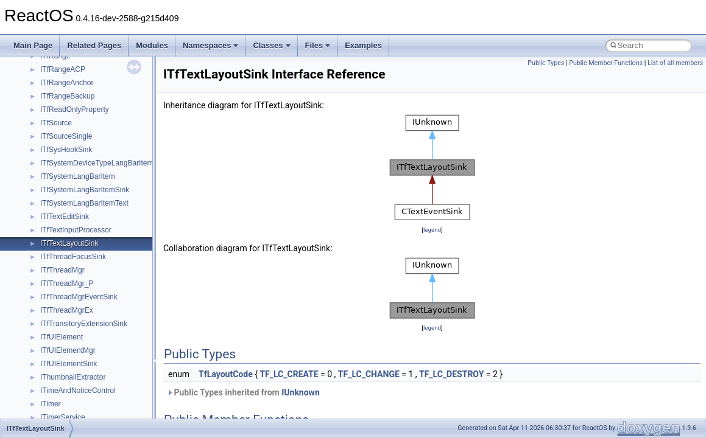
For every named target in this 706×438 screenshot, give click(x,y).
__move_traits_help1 (74, 166)
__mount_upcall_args (75, 86)
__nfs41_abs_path (70, 247)
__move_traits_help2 (74, 180)
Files (318, 45)
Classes (271, 45)
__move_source (66, 100)
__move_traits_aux (71, 126)
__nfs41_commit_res (74, 381)
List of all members (675, 63)
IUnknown (300, 392)
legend (432, 229)
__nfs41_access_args (75, 260)
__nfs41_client (63, 354)
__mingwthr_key (66, 73)
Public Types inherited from (243, 392)
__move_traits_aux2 (73, 140)
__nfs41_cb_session (73, 327)
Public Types (546, 63)
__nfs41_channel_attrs (77, 340)
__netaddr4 (58, 220)
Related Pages (94, 45)
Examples (363, 45)
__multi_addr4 (63, 193)
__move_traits (63, 113)
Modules (152, 45)
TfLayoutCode (226, 374)
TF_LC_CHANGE (369, 374)
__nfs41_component (73, 394)
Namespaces (211, 45)
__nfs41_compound (72, 407)
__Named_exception (73, 207)
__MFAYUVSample (71, 59)
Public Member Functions (606, 63)
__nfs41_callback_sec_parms (88, 314)
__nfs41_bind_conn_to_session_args (100, 287)
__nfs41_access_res (73, 273)
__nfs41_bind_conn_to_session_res (98, 300)
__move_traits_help (72, 153)
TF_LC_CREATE (288, 374)
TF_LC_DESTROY (451, 374)
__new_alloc (60, 233)
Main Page (32, 45)
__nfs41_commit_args (76, 367)
